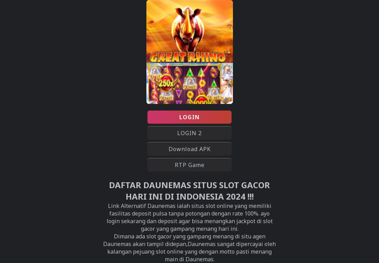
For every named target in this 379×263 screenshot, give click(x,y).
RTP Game (190, 165)
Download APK (190, 149)
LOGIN (189, 117)
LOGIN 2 (189, 133)
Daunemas (202, 244)
